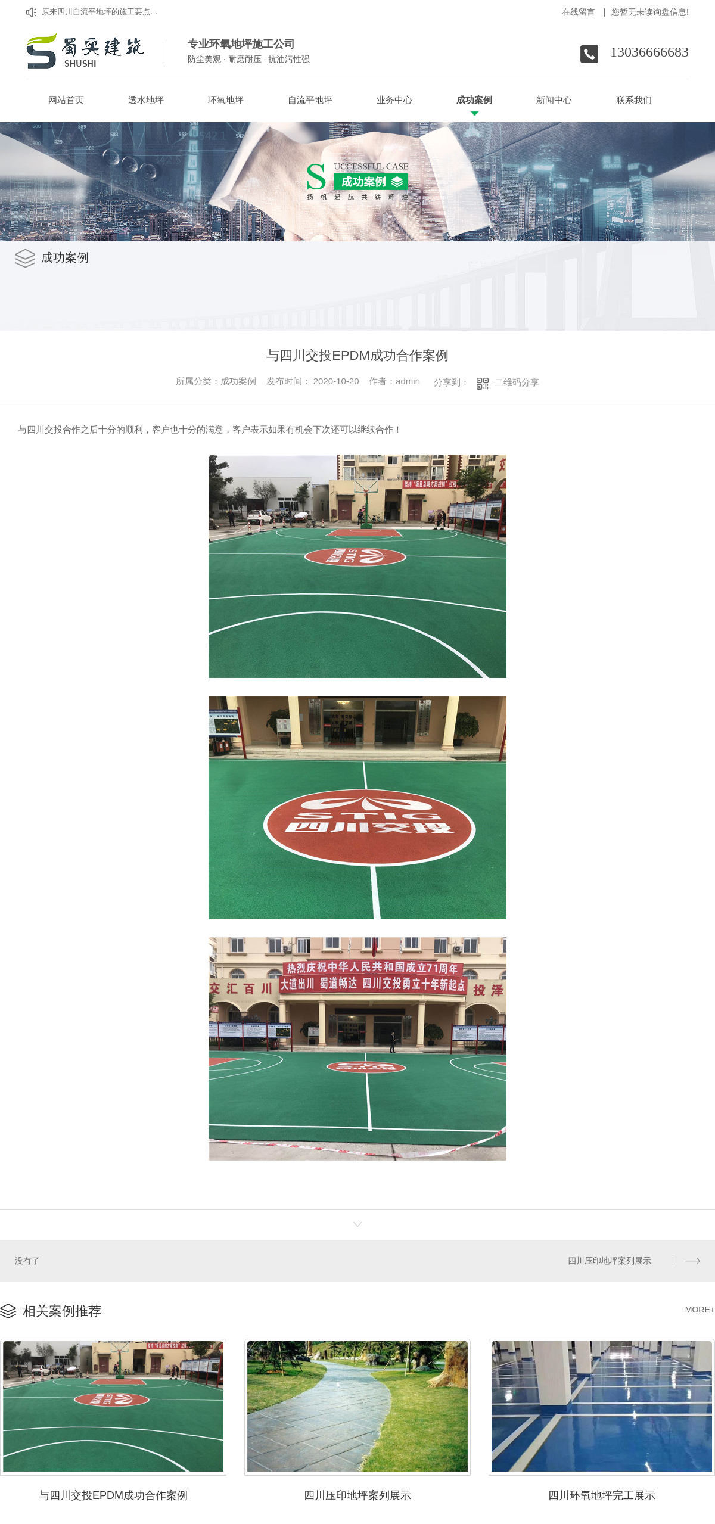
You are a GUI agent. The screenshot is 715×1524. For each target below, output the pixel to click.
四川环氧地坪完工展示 (601, 1491)
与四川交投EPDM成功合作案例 (113, 1491)
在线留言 (584, 12)
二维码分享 (517, 382)
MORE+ (700, 1307)
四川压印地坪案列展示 (610, 1259)
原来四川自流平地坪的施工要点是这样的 (102, 11)
